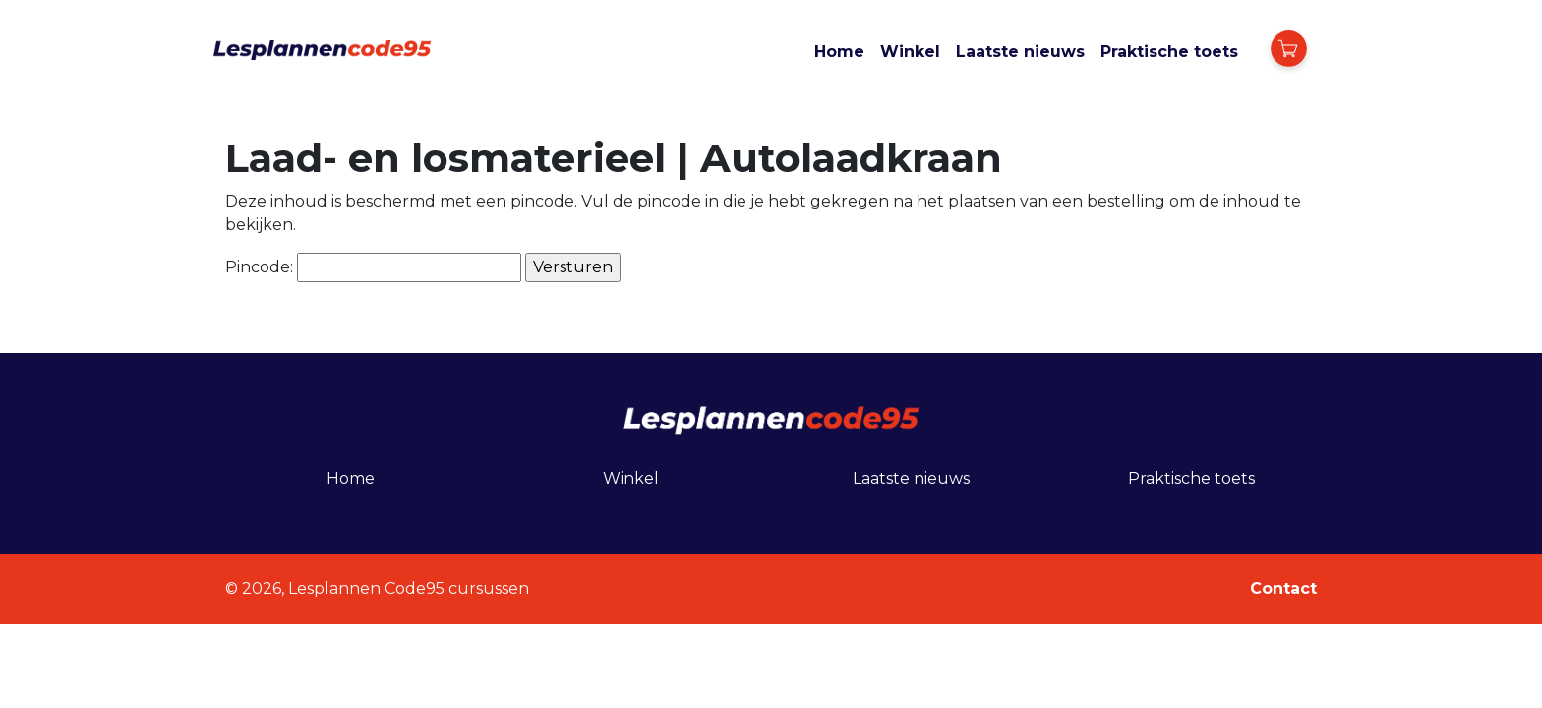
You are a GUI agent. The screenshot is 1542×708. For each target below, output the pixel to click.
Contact (1283, 588)
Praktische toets (1169, 51)
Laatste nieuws (1020, 51)
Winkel (910, 51)
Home (839, 51)
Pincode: (373, 267)
